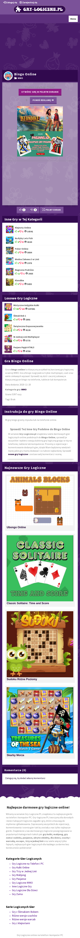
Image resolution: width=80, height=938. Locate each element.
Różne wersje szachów (24, 915)
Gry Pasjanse (19, 879)
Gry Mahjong (19, 875)
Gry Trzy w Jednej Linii (24, 871)
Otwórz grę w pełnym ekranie (40, 91)
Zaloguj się (10, 2)
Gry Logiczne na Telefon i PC (28, 863)
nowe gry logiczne (18, 454)
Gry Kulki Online (20, 867)
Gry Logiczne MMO (22, 882)
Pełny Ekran (52, 209)
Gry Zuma (17, 894)
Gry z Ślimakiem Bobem (25, 911)
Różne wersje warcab (23, 919)
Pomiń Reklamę (43, 100)
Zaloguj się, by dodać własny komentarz (25, 778)
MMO (18, 78)
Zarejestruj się (28, 2)
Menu (74, 19)
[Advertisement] (40, 46)
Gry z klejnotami (21, 923)
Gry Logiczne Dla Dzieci (25, 890)
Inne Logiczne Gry (22, 886)
